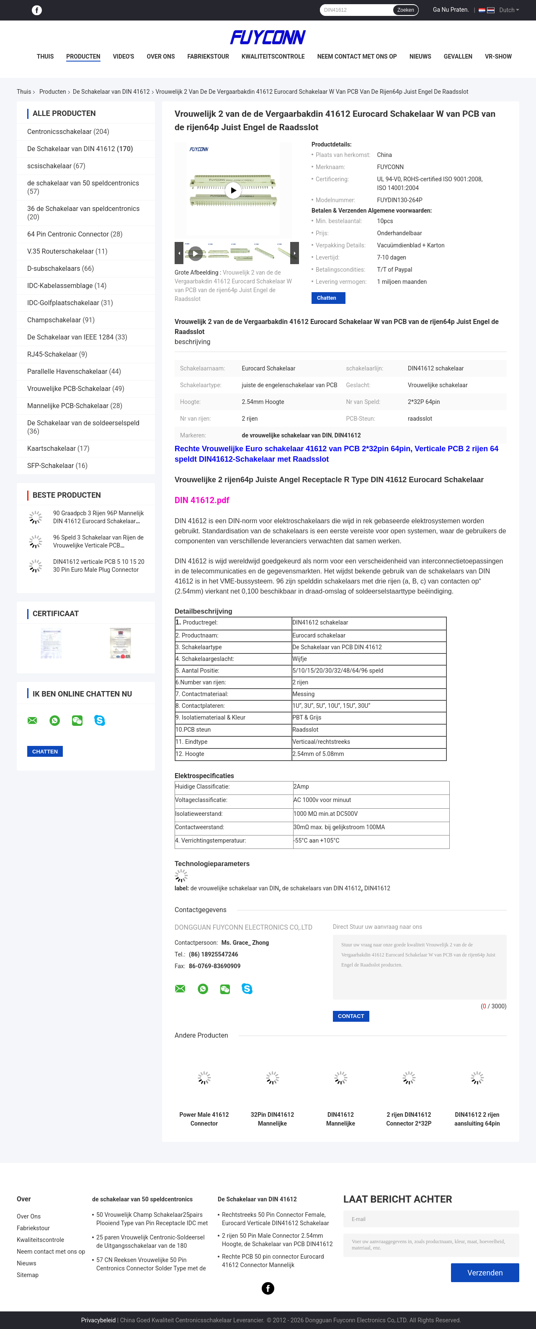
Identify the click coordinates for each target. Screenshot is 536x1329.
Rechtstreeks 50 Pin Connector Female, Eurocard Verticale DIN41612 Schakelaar (275, 1218)
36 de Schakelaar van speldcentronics (83, 209)
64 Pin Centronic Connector (68, 234)
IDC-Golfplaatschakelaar (63, 303)
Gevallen (458, 56)
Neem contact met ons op (357, 56)
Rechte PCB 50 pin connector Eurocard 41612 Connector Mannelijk (273, 1260)
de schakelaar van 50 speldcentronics (83, 183)
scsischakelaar (49, 166)
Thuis (45, 56)
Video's (123, 56)
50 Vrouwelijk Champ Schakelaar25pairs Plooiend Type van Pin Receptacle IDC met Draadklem (152, 1220)
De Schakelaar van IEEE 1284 (70, 337)
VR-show (498, 56)
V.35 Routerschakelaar (60, 251)
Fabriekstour (208, 56)
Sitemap (28, 1275)
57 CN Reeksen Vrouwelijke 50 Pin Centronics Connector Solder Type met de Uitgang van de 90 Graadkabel (151, 1265)
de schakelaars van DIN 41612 (321, 888)
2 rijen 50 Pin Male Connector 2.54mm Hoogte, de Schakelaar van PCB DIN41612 (277, 1239)
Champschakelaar (54, 320)
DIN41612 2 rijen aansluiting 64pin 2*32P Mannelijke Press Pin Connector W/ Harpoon (477, 1119)
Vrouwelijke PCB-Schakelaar (69, 389)
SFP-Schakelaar (50, 466)
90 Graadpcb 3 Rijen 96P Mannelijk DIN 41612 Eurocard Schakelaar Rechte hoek (98, 521)
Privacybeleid (98, 1320)
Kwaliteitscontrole (273, 56)
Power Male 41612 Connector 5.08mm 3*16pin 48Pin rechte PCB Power (204, 1119)
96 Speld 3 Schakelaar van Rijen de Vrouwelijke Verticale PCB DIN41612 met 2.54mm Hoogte (98, 545)
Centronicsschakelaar (59, 132)
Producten (83, 56)
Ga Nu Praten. (451, 9)
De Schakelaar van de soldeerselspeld (83, 423)
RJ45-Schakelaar (52, 354)
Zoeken (405, 10)
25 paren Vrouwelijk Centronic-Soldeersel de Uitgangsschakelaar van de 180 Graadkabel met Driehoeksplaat (150, 1243)
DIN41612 (377, 888)
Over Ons (161, 56)
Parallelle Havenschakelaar (67, 371)
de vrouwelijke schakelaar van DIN (235, 888)
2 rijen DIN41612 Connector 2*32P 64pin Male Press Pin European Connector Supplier (409, 1119)
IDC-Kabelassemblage (60, 286)
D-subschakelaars (53, 268)
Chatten (326, 298)
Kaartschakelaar (51, 448)
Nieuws (420, 56)
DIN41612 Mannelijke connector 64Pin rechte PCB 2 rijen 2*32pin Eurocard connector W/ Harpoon (340, 1119)
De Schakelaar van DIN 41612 (111, 91)
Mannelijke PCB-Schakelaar (67, 406)
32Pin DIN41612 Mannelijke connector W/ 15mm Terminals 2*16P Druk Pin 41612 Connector (272, 1119)
